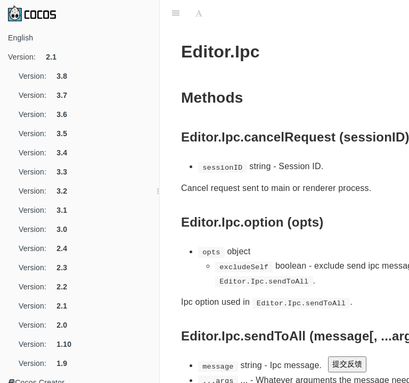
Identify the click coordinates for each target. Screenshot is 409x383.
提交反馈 (347, 364)
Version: (36, 56)
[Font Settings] (198, 13)
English (20, 38)
